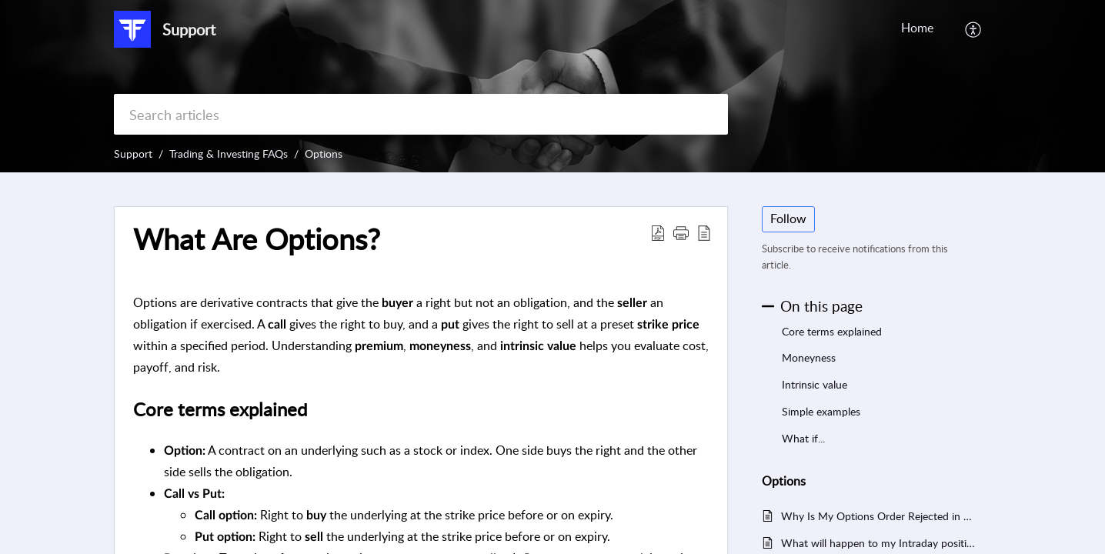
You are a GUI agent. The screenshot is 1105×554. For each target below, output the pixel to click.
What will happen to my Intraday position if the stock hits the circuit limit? (878, 543)
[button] (973, 29)
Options (323, 153)
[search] (421, 114)
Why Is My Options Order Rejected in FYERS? (878, 516)
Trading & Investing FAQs (228, 153)
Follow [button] (788, 218)
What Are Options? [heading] (256, 239)
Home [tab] (917, 27)
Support (133, 153)
